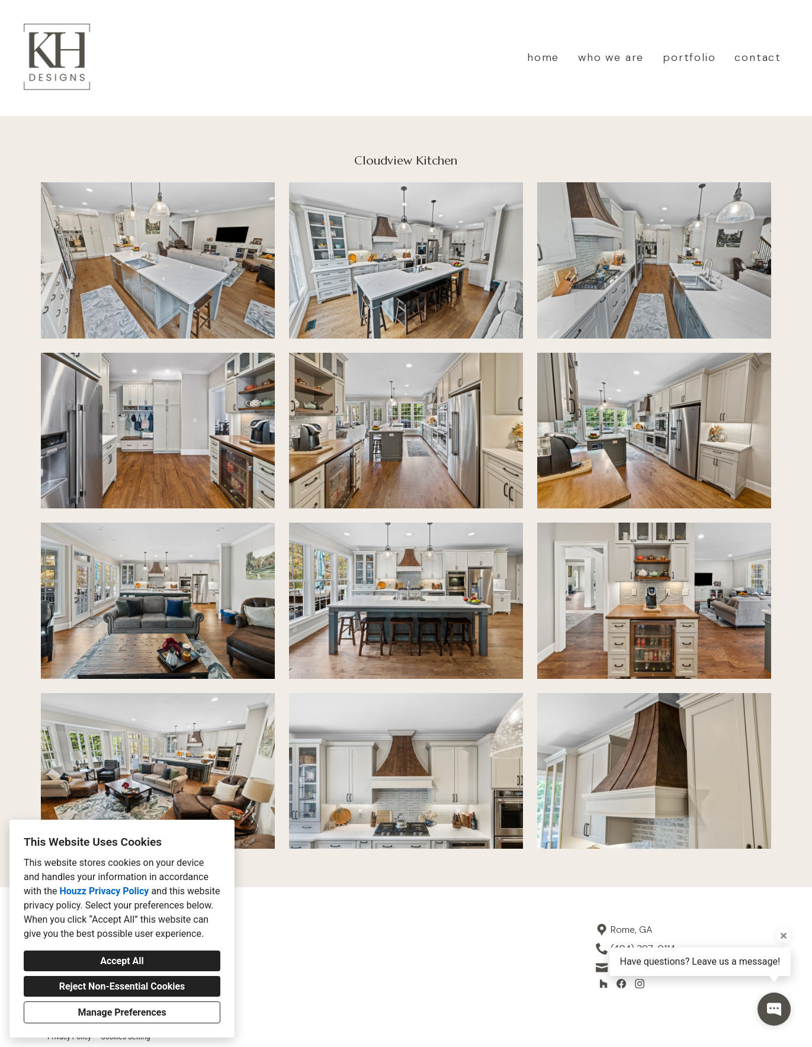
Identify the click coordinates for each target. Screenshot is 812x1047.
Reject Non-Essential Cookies (122, 986)
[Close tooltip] (783, 936)
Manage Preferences (122, 1012)
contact (757, 57)
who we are (611, 57)
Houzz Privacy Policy (104, 891)
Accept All (122, 961)
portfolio (689, 57)
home (543, 57)
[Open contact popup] (774, 1009)
